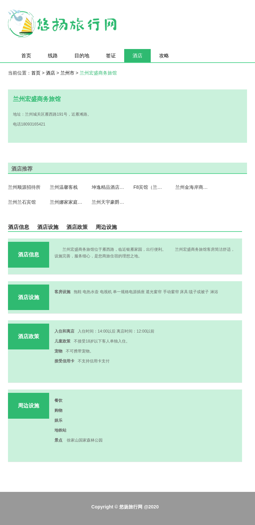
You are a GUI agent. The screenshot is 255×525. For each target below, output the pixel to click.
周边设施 (106, 227)
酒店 (137, 55)
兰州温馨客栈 (64, 187)
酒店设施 (47, 227)
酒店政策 (77, 227)
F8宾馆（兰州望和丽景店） (150, 187)
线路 (53, 55)
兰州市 (68, 73)
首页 (26, 55)
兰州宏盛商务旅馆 (98, 73)
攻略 (164, 55)
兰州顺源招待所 (24, 187)
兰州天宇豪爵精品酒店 (108, 202)
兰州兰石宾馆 (22, 202)
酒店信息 (18, 227)
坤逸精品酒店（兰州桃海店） (108, 187)
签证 (111, 55)
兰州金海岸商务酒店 (192, 187)
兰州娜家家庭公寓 (66, 202)
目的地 (81, 55)
